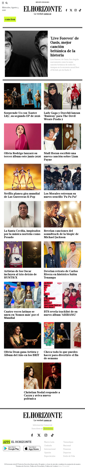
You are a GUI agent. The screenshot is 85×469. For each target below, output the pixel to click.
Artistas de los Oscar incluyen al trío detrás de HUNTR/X (20, 274)
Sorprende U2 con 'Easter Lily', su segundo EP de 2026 (22, 114)
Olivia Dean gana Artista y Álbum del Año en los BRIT (21, 353)
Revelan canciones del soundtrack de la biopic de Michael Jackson (61, 234)
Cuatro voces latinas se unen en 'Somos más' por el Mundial (21, 315)
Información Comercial (42, 425)
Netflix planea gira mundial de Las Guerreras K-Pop (22, 195)
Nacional (67, 445)
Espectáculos (49, 456)
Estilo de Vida (69, 456)
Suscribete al (42, 428)
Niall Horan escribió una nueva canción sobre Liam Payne (61, 156)
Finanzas (67, 449)
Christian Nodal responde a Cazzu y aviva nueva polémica (42, 395)
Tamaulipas (68, 442)
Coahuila (48, 445)
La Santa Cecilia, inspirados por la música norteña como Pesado (22, 234)
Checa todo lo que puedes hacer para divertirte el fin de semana (61, 355)
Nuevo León (49, 442)
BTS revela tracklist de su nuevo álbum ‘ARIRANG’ (60, 313)
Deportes (67, 452)
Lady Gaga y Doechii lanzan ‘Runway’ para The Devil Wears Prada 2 (62, 116)
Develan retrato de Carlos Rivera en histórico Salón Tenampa (61, 274)
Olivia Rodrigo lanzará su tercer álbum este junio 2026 (22, 154)
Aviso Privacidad (64, 466)
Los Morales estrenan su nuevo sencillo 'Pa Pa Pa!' (60, 195)
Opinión (47, 452)
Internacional (50, 449)
